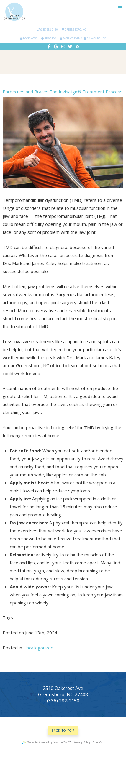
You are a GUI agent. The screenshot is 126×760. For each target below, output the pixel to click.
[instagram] (63, 46)
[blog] (77, 46)
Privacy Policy (95, 38)
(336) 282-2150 (47, 29)
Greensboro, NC (74, 29)
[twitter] (70, 46)
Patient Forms (71, 38)
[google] (56, 46)
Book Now (28, 38)
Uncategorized (38, 648)
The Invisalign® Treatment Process (86, 92)
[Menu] (119, 6)
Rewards (48, 38)
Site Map (98, 742)
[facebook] (48, 46)
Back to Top (63, 730)
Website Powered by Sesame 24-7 (46, 742)
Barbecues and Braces (25, 92)
